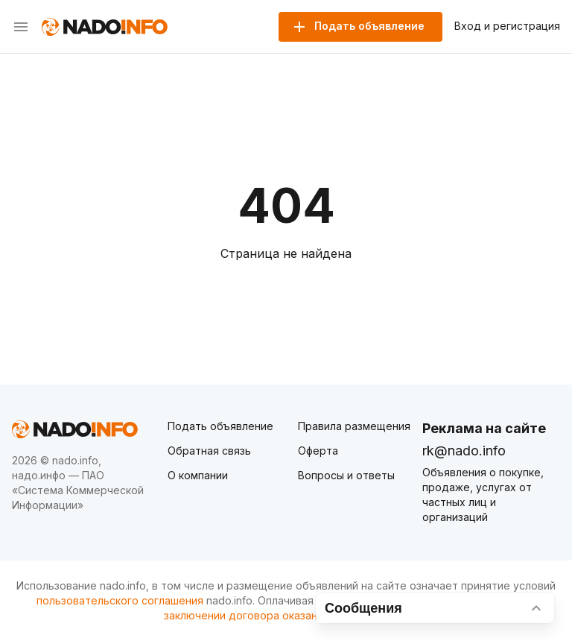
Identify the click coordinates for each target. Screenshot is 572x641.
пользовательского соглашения (119, 600)
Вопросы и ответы (346, 475)
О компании (198, 475)
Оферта (318, 450)
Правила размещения (354, 426)
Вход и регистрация (507, 26)
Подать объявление (220, 426)
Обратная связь (209, 450)
